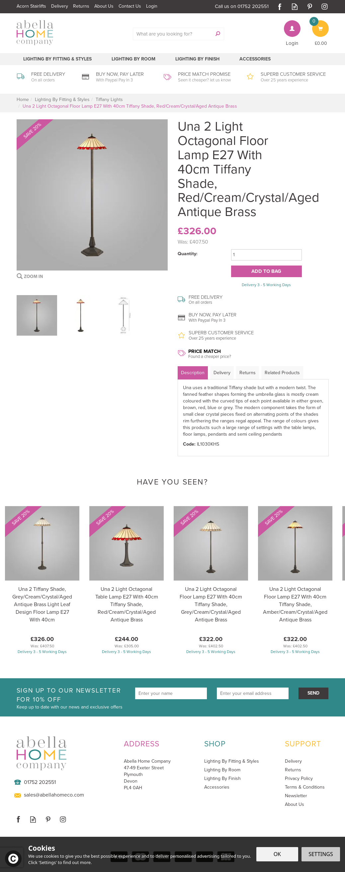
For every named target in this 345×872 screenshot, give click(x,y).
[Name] (171, 693)
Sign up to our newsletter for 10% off (73, 698)
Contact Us (130, 6)
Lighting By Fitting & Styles (231, 761)
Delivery (222, 372)
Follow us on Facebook (280, 6)
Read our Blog (295, 6)
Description (193, 372)
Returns (247, 372)
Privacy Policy (299, 778)
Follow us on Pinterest (309, 6)
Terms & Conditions (305, 787)
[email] (253, 693)
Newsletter (296, 796)
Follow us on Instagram (324, 6)
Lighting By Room (222, 770)
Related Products (282, 372)
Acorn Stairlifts (31, 6)
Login (292, 43)
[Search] (175, 34)
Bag (316, 23)
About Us (294, 804)
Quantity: (188, 254)
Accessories (216, 787)
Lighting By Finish (222, 778)
